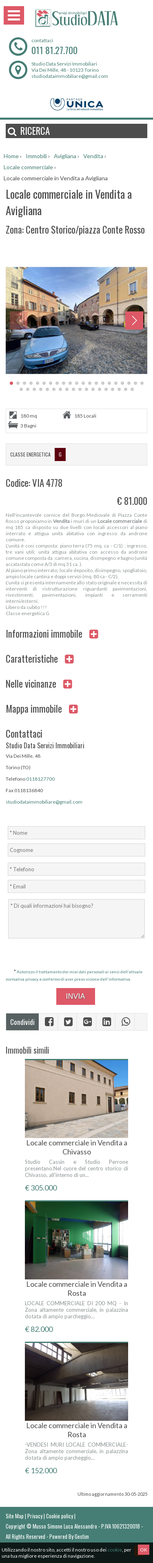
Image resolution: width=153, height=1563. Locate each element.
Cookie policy (59, 1516)
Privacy (34, 1516)
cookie (114, 1550)
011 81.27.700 (54, 50)
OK (143, 1550)
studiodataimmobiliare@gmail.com (69, 76)
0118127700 (40, 779)
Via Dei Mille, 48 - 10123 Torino (65, 70)
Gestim (82, 1536)
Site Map (15, 1516)
